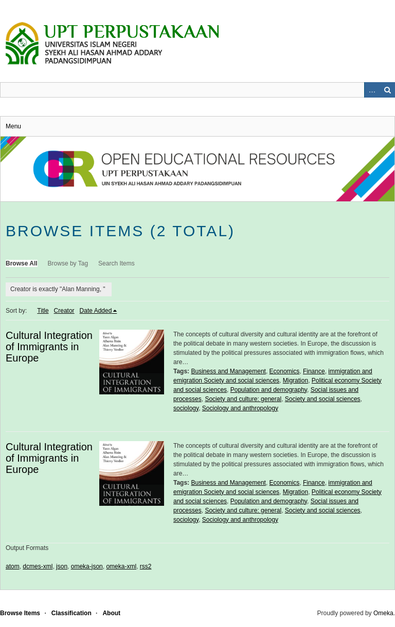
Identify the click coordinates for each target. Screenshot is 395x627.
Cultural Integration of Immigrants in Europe (49, 347)
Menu (13, 126)
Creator (64, 310)
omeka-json (87, 566)
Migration (295, 380)
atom (13, 566)
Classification (71, 613)
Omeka (383, 613)
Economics (285, 371)
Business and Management (228, 371)
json (61, 566)
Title (42, 310)
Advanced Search (372, 90)
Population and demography (268, 389)
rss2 (146, 566)
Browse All (22, 263)
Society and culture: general (243, 399)
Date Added (96, 310)
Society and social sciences (323, 399)
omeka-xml (121, 566)
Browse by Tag (68, 263)
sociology (186, 408)
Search (387, 90)
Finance (314, 371)
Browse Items (20, 613)
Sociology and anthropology (240, 408)
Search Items (116, 263)
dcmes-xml (37, 566)
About (111, 613)
